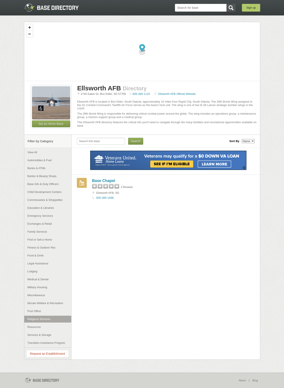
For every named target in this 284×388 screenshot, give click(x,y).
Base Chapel (103, 181)
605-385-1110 (141, 93)
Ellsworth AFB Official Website (177, 93)
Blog (255, 380)
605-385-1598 (105, 197)
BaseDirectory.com (55, 7)
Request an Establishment (47, 353)
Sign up (251, 7)
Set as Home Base (51, 124)
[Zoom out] (29, 34)
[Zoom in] (29, 27)
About (242, 380)
